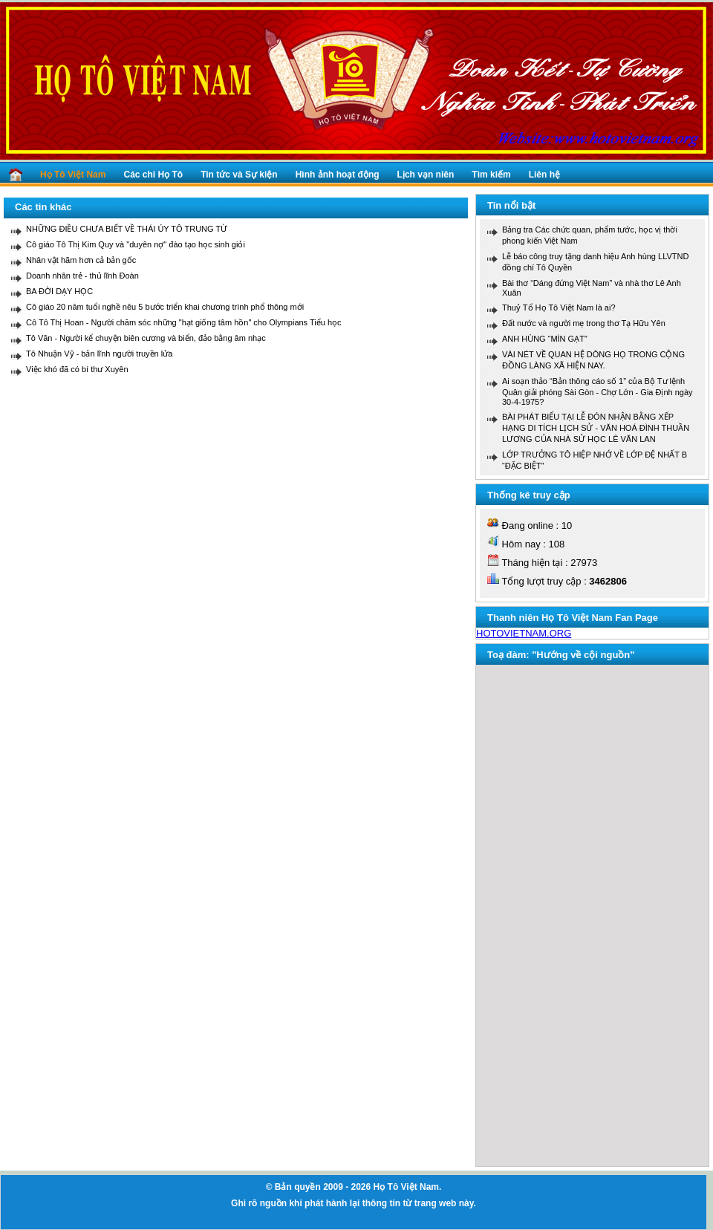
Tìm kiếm (491, 174)
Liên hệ (544, 174)
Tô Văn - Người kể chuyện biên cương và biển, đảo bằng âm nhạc (146, 337)
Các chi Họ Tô (153, 174)
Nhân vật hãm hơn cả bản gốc (81, 260)
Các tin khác (43, 206)
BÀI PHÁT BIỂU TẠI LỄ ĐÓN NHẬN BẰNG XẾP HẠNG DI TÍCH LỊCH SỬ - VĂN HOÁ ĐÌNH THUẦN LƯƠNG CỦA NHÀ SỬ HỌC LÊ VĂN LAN (595, 427)
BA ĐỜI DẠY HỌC (59, 291)
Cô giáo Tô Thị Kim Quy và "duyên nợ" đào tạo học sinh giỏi (135, 244)
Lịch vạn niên (426, 174)
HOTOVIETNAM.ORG (523, 633)
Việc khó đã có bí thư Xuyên (77, 369)
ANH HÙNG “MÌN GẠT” (544, 338)
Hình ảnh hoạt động (338, 174)
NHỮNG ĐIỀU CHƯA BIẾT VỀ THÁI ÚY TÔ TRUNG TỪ (126, 228)
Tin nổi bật (511, 205)
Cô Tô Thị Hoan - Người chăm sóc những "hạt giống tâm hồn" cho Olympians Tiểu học (184, 322)
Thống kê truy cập (528, 495)
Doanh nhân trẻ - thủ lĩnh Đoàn (82, 275)
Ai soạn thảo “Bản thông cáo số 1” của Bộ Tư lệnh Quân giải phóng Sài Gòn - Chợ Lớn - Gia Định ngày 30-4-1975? (597, 391)
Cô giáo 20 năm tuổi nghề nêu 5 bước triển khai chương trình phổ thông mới (165, 306)
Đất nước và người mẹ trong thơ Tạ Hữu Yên (583, 323)
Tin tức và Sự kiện (239, 174)
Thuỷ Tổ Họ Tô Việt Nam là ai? (559, 307)
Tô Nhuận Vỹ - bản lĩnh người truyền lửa (99, 353)
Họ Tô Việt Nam (72, 174)
